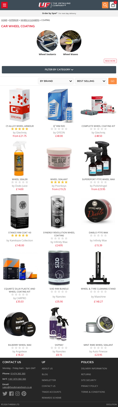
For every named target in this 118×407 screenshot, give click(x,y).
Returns (86, 374)
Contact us (48, 386)
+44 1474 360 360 (17, 378)
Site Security (88, 380)
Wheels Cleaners (30, 20)
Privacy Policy (89, 386)
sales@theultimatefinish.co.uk (17, 387)
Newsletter (49, 380)
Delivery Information (94, 368)
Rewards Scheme (51, 397)
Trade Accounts (51, 391)
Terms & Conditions (93, 391)
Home (4, 20)
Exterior (13, 20)
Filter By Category (59, 70)
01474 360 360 (18, 373)
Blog (45, 374)
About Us (47, 368)
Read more (110, 61)
